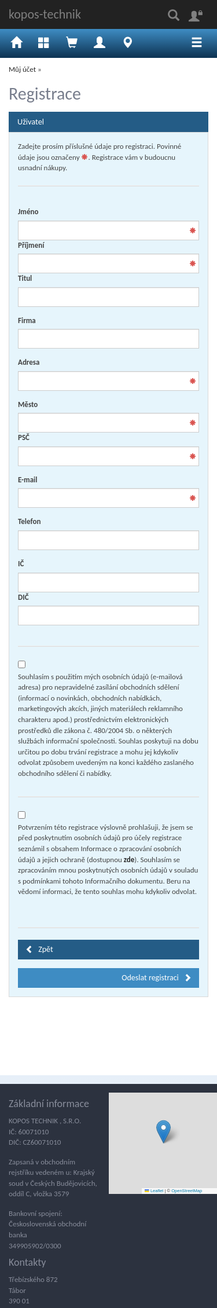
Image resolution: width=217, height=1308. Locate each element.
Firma (27, 320)
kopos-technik (45, 14)
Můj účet (22, 69)
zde (129, 859)
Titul (25, 278)
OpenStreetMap (186, 1190)
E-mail (27, 479)
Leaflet (154, 1190)
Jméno (28, 211)
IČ (21, 563)
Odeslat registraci (157, 978)
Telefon (29, 521)
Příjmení (31, 245)
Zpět (39, 949)
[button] (163, 1132)
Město (28, 404)
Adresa (28, 362)
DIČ (23, 597)
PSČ (24, 437)
